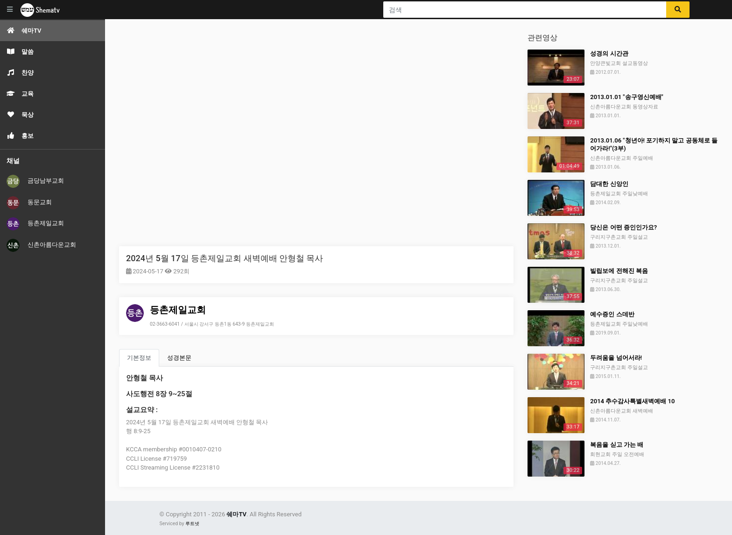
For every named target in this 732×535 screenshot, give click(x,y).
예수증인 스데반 (612, 314)
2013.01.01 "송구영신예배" (626, 96)
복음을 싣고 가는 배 (616, 444)
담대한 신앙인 (609, 183)
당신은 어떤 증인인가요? (623, 227)
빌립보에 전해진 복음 (619, 270)
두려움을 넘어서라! (616, 357)
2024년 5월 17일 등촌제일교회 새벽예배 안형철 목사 (224, 258)
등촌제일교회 (35, 223)
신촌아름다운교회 (41, 245)
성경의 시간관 (609, 53)
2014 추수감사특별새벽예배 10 (632, 401)
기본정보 (139, 357)
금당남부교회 (35, 181)
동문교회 (29, 202)
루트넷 (192, 524)
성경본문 (179, 357)
